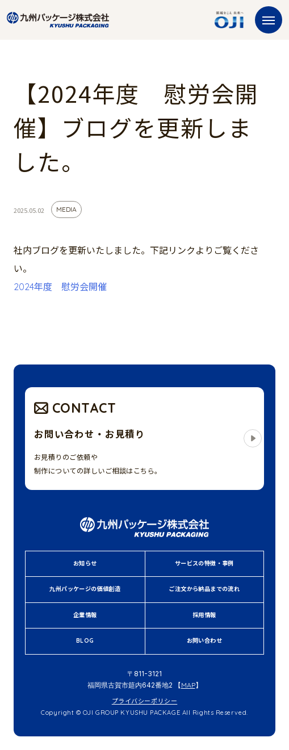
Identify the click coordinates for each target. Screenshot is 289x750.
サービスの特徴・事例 (204, 563)
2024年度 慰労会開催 (60, 286)
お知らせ (85, 563)
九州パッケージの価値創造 (84, 589)
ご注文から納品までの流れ (204, 589)
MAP (188, 685)
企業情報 (85, 615)
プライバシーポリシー (145, 701)
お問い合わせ (204, 640)
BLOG (85, 640)
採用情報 (204, 615)
